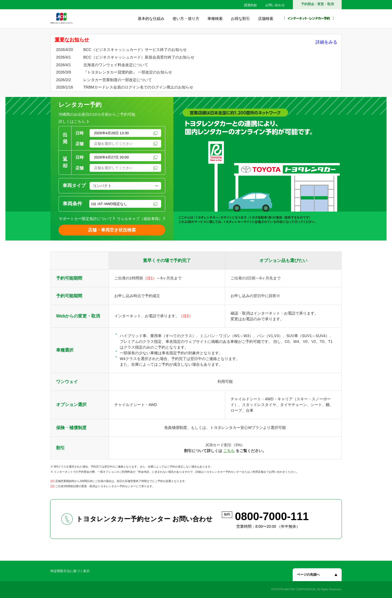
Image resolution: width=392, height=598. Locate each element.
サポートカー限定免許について (85, 218)
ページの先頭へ (308, 574)
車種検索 (215, 18)
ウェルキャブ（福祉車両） (140, 218)
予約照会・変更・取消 (317, 4)
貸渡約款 (250, 5)
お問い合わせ (275, 5)
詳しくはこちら (72, 121)
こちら (229, 450)
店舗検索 (265, 18)
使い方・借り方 (186, 18)
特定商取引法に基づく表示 (70, 571)
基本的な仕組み (151, 18)
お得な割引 (240, 18)
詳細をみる (326, 42)
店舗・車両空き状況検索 (112, 230)
